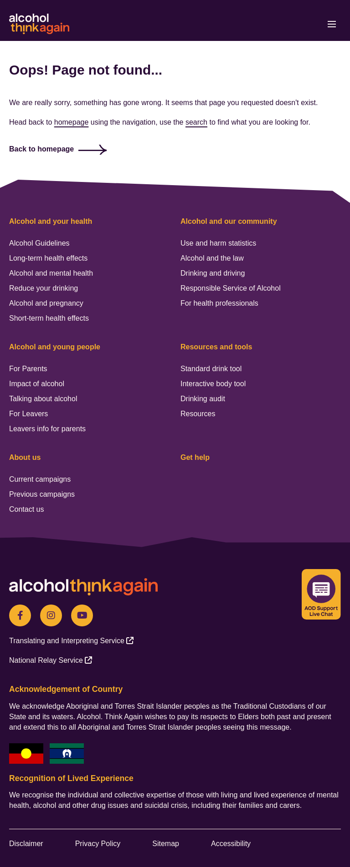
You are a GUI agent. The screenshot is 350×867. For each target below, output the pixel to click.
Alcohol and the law (212, 258)
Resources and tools (216, 347)
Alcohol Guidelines (39, 243)
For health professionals (219, 303)
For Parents (28, 369)
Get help (195, 457)
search (196, 122)
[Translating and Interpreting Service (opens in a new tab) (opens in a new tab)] (71, 641)
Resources (197, 414)
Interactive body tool (213, 384)
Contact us (26, 509)
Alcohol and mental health (51, 273)
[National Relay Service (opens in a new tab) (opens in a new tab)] (50, 660)
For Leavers (28, 414)
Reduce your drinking (43, 288)
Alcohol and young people (54, 347)
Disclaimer (26, 843)
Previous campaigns (42, 494)
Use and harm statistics (218, 243)
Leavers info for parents (47, 429)
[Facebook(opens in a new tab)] (20, 615)
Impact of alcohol (36, 384)
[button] (310, 24)
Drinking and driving (212, 273)
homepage (71, 122)
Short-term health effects (49, 318)
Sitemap (165, 843)
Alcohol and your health (50, 221)
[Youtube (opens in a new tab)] (82, 615)
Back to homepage (41, 149)
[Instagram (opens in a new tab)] (51, 615)
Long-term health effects (48, 258)
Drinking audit (202, 399)
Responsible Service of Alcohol (230, 288)
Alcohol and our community (228, 221)
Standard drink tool (211, 369)
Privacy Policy (98, 843)
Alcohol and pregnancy (46, 303)
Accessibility (231, 843)
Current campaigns (40, 479)
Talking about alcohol (43, 399)
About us (25, 457)
